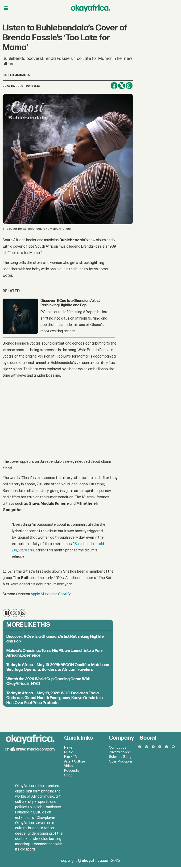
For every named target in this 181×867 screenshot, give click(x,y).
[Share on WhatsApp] (129, 85)
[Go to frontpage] (90, 8)
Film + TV (70, 757)
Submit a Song (120, 757)
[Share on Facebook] (114, 85)
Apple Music (41, 594)
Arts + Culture (74, 761)
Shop (68, 775)
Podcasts (71, 771)
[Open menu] (6, 8)
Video (68, 766)
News (68, 748)
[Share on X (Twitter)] (121, 85)
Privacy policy (119, 752)
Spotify (64, 594)
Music (68, 752)
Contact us (117, 748)
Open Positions (121, 761)
